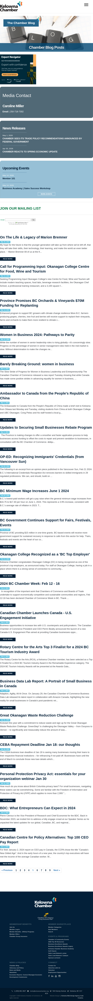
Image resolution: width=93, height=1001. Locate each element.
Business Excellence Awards (58, 944)
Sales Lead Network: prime (57, 953)
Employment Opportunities (57, 972)
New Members (53, 929)
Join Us (12, 927)
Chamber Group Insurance (18, 936)
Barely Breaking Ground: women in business (37, 364)
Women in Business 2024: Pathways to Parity (37, 335)
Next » (56, 870)
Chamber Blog (14, 965)
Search (50, 931)
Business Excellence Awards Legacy (60, 946)
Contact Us (52, 965)
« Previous (7, 870)
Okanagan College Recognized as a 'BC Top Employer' (45, 554)
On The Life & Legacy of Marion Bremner (33, 237)
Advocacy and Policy (17, 968)
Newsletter (13, 972)
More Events (46, 194)
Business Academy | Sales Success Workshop (26, 188)
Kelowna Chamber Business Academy (61, 948)
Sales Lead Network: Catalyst (58, 955)
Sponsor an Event (54, 958)
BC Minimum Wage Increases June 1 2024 (34, 491)
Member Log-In (15, 929)
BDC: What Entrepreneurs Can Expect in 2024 (37, 808)
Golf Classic (52, 951)
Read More (8, 259)
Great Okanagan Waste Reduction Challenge (36, 715)
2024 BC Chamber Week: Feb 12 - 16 (30, 584)
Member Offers (15, 934)
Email (5, 111)
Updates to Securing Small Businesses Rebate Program (46, 427)
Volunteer (51, 970)
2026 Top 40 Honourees (56, 941)
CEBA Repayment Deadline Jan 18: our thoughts (40, 745)
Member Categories (54, 927)
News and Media (15, 970)
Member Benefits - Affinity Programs (22, 931)
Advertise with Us (54, 968)
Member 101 (9, 178)
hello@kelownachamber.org (39, 991)
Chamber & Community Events (58, 939)
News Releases (14, 128)
